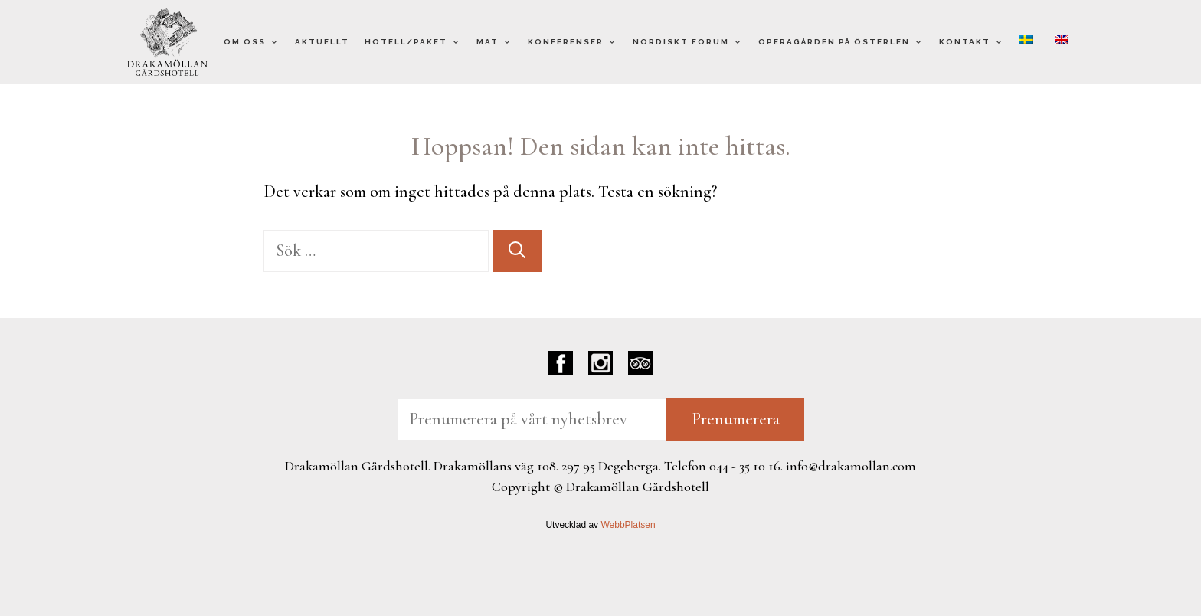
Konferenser (572, 42)
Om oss (252, 42)
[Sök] (517, 251)
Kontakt (971, 42)
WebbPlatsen (627, 524)
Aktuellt (322, 42)
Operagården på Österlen (841, 42)
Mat (494, 42)
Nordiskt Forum (688, 42)
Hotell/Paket (413, 42)
